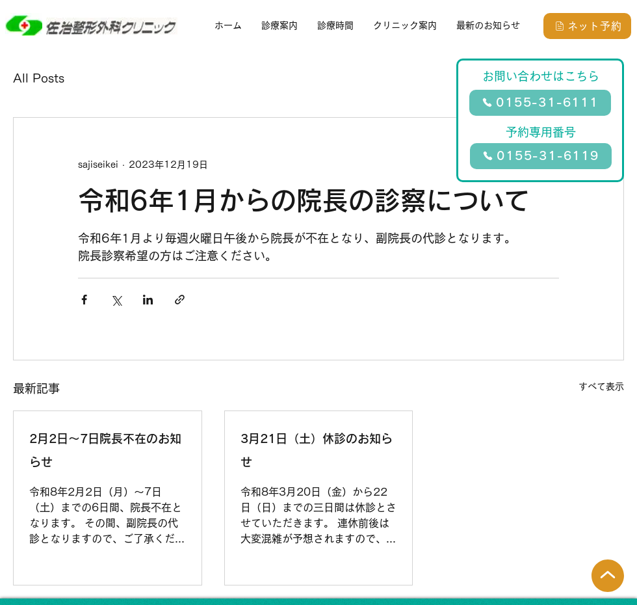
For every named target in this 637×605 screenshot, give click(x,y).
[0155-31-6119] (541, 156)
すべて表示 (601, 386)
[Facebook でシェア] (84, 299)
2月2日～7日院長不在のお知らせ (105, 450)
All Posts (38, 78)
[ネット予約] (587, 26)
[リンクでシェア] (180, 299)
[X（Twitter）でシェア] (116, 299)
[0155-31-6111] (540, 103)
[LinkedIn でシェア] (148, 299)
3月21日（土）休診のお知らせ (316, 450)
